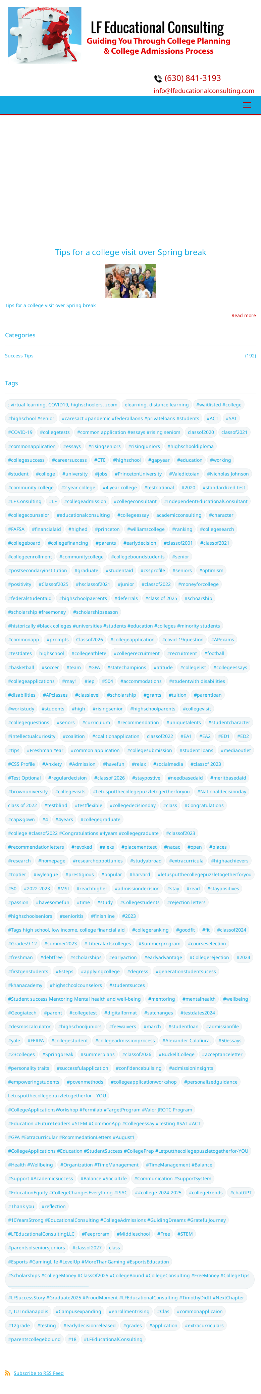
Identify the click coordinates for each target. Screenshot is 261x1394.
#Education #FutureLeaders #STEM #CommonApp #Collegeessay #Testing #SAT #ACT (104, 1123)
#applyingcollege (100, 971)
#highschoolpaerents (83, 598)
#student (18, 473)
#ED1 (224, 736)
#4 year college (120, 487)
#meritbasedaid (228, 778)
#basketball (21, 667)
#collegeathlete (88, 653)
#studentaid (119, 570)
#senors (66, 722)
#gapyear (159, 460)
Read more (243, 315)
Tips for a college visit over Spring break (130, 251)
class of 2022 (22, 805)
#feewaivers (122, 1026)
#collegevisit (197, 708)
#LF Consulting (25, 501)
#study (105, 902)
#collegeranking (150, 930)
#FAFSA (16, 529)
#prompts (58, 639)
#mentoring (161, 999)
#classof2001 (178, 543)
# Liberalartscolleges (107, 943)
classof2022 (160, 736)
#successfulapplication (82, 1068)
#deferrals (126, 598)
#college (45, 473)
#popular (111, 874)
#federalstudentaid (30, 598)
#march (152, 1026)
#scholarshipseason (95, 612)
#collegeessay (133, 515)
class (114, 1247)
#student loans (196, 750)
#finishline (103, 916)
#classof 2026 (109, 778)
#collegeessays (230, 667)
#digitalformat (120, 1012)
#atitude (163, 667)
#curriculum (96, 722)
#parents (106, 543)
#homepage (51, 860)
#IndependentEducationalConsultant (206, 501)
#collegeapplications (31, 681)
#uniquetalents (183, 722)
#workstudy (21, 708)
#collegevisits (70, 791)
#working (220, 460)
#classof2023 (180, 833)
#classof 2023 (206, 764)
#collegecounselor (28, 515)
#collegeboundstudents (138, 556)
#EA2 (205, 736)
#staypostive (146, 778)
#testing (46, 1325)
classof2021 (234, 432)
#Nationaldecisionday (221, 791)
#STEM (185, 1234)
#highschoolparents (152, 708)
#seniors (182, 570)
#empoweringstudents (33, 1082)
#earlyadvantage (163, 957)
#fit (206, 930)
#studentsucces (127, 985)
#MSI (63, 888)
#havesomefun (52, 902)
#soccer (50, 667)
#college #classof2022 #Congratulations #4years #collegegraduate (83, 833)
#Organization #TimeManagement (99, 1164)
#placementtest (139, 847)
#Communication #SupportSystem (172, 1178)
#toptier (17, 874)
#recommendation (138, 722)
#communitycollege (81, 556)
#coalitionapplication (116, 736)
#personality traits (28, 1068)
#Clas (163, 1311)
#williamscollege (146, 529)
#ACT (212, 418)
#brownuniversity (28, 791)
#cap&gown (21, 819)
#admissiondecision (137, 888)
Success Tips (19, 355)
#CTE (100, 460)
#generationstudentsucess (186, 971)
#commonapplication (32, 446)
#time (83, 902)
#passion (18, 902)
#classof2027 (87, 1247)
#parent (53, 1012)
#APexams (222, 639)
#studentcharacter (229, 722)
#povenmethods (85, 1082)
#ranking (182, 529)
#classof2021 (214, 543)
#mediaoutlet (236, 750)
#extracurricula (186, 860)
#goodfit (185, 930)
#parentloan (208, 695)
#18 (72, 1339)
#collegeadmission (85, 501)
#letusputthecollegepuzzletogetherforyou (205, 874)
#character (221, 515)
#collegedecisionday (133, 805)
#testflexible (88, 805)
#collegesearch (217, 529)
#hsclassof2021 (93, 584)
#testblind (55, 805)
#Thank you (21, 1206)
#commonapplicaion (200, 1311)
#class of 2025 (161, 598)
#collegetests (55, 432)
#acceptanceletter (222, 1054)
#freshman (20, 957)
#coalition (74, 736)
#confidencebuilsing (139, 1068)
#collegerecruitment (137, 653)
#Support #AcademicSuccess (40, 1178)
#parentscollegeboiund (34, 1339)
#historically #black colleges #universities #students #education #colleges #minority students (114, 626)
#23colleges (21, 1054)
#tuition (178, 695)
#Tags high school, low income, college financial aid (66, 930)
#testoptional (159, 487)
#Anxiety (52, 764)
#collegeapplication (132, 639)
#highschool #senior (31, 418)
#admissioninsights (191, 1068)
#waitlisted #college (219, 404)
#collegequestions (28, 722)
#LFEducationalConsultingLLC (41, 1234)
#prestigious (79, 874)
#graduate (86, 570)
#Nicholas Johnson (228, 473)
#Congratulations (204, 805)
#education (190, 460)
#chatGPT (241, 1192)
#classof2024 (231, 930)
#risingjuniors (144, 446)
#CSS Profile (21, 764)
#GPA (94, 667)
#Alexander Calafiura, (186, 1040)
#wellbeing (235, 999)
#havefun (113, 764)
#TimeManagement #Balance (179, 1164)
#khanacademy (25, 985)
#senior (180, 556)
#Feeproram (95, 1234)
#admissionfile (222, 1026)
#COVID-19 (20, 432)
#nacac (172, 847)
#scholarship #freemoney (37, 612)
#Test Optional (24, 778)
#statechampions (126, 667)
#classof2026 (136, 1054)
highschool (51, 653)
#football (214, 653)
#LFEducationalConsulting (113, 1339)
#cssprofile (153, 570)
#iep (90, 681)
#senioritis (72, 916)
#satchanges (158, 1012)
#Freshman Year (45, 750)
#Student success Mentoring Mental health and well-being (74, 999)
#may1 (69, 681)
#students (53, 708)
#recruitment (182, 653)
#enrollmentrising (129, 1311)
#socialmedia (168, 764)
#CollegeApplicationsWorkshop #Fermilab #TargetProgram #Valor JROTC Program (100, 1109)
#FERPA (36, 1040)
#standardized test (224, 487)
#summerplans (98, 1054)
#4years (64, 819)
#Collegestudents (140, 902)
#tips (13, 750)
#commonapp (23, 639)
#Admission (82, 764)
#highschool (127, 460)
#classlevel (87, 695)
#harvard (139, 874)
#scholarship (121, 695)
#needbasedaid (185, 778)
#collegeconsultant (135, 501)
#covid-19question (183, 639)
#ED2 (243, 736)
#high (78, 708)
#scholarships (86, 957)
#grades (132, 1325)
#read (193, 888)
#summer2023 (60, 943)
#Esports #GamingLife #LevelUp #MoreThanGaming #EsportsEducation (88, 1261)
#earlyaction (123, 957)
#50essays (230, 1040)
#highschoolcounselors (76, 985)
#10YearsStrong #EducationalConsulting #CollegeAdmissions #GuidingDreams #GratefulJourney (117, 1220)
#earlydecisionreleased (89, 1325)
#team (73, 667)
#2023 (129, 916)
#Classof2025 (53, 584)
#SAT (231, 418)
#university (75, 473)
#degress (137, 971)
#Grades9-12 (22, 943)
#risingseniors (104, 446)
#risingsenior (108, 708)
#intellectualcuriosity (31, 736)
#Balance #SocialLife (104, 1178)
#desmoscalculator (29, 1026)
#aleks (107, 847)
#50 (12, 888)
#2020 (188, 487)
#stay (173, 888)
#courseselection (207, 943)
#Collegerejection (209, 957)
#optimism (211, 570)
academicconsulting (179, 515)
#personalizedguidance (211, 1082)
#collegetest (83, 1012)
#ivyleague (46, 874)
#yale (14, 1040)
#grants (152, 695)
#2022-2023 (37, 888)
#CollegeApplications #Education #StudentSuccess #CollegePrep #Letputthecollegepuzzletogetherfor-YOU (128, 1151)
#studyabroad (146, 860)
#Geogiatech (22, 1012)
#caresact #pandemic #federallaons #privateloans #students (130, 418)
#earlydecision (139, 543)
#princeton (107, 529)
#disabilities (22, 695)
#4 (45, 819)
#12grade (19, 1325)
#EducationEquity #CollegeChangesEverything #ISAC (67, 1192)
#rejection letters (186, 902)
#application (163, 1325)
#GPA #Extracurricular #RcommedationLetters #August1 (71, 1137)
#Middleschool (133, 1234)
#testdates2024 (197, 1012)
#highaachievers (230, 860)
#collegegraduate (100, 819)
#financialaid (46, 529)
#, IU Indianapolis (28, 1311)
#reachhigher (91, 888)
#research (19, 860)
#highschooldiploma (190, 446)
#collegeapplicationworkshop (144, 1082)
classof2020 (201, 432)
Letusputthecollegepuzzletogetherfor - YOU (57, 1095)
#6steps (64, 971)
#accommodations (141, 681)
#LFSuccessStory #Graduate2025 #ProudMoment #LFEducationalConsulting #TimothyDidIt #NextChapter (126, 1297)
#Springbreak (57, 1054)
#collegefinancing (68, 543)
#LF (53, 501)
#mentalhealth (199, 999)
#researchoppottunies (98, 860)
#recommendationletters (36, 847)
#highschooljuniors (80, 1026)
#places (218, 847)
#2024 (243, 957)
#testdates (20, 653)
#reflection (54, 1206)
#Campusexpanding (78, 1311)
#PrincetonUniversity (138, 473)
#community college (31, 487)
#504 (107, 681)
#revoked (81, 847)
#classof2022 (156, 584)
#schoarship (198, 598)
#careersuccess (69, 460)
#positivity (19, 584)
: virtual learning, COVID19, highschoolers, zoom (62, 404)
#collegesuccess (26, 460)
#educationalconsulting (83, 515)
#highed (78, 529)
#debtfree (51, 957)
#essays (72, 446)
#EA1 (186, 736)
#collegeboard (24, 543)
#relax (139, 764)
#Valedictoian (184, 473)
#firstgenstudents (28, 971)
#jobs (101, 473)
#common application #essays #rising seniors (128, 432)
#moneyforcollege (198, 584)
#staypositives (223, 888)
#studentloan (183, 1026)
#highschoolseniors (30, 916)
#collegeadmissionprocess (125, 1040)
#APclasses (55, 695)
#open (195, 847)
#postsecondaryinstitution (37, 570)
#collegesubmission (149, 750)
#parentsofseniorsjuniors (36, 1247)
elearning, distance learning (157, 404)
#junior (126, 584)
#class (170, 805)
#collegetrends (206, 1192)
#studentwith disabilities (197, 681)
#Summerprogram (159, 943)
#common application (95, 750)
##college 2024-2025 (158, 1192)
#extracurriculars (204, 1325)
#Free (163, 1234)
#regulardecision (67, 778)
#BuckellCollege (177, 1054)
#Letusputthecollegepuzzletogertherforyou (141, 791)
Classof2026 (89, 639)
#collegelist (193, 667)
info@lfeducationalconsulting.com (204, 90)
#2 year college (78, 487)
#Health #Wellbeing (30, 1164)
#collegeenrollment (30, 556)
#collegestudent (69, 1040)
